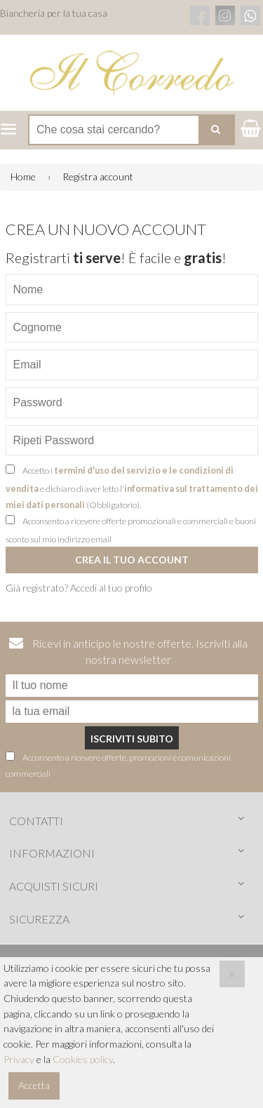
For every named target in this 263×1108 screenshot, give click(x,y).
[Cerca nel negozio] (131, 130)
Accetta (34, 1085)
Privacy (19, 1059)
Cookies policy (83, 1059)
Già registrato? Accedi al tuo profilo (79, 588)
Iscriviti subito (131, 739)
